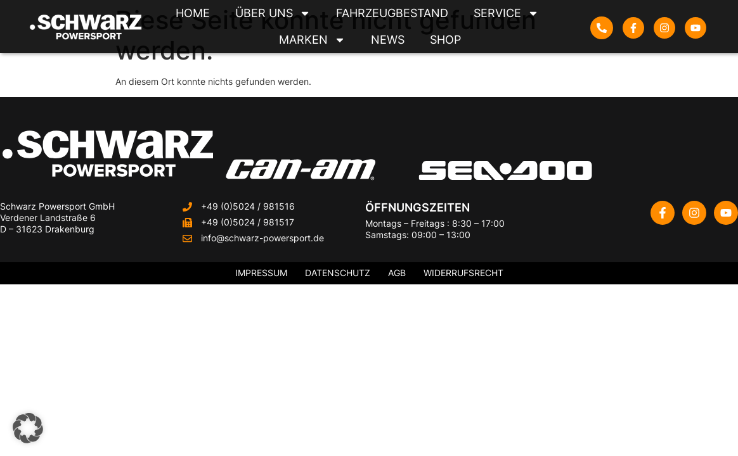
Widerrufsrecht (463, 272)
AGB (397, 272)
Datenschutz (337, 272)
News (388, 39)
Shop (445, 39)
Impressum (261, 272)
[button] (28, 428)
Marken (312, 40)
